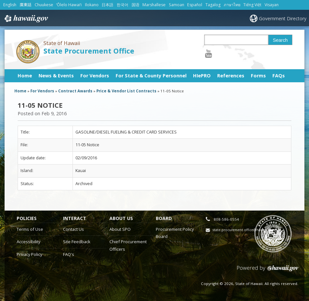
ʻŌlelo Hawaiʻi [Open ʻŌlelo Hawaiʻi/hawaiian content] (69, 5)
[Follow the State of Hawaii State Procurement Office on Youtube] (208, 53)
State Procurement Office (88, 50)
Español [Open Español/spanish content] (194, 5)
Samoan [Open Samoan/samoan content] (176, 5)
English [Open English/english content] (9, 5)
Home (25, 75)
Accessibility (28, 242)
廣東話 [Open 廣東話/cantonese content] (25, 5)
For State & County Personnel (151, 75)
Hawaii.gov (25, 19)
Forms (258, 75)
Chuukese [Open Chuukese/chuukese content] (44, 5)
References (230, 75)
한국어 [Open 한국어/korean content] (122, 5)
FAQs (278, 75)
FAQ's (68, 254)
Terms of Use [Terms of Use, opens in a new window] (30, 229)
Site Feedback (76, 242)
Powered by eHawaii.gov (267, 270)
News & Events (56, 75)
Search (280, 40)
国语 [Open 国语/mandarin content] (135, 5)
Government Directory (282, 18)
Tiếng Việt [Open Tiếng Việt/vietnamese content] (252, 5)
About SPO (120, 229)
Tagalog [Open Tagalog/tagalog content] (212, 5)
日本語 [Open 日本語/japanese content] (107, 5)
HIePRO (202, 75)
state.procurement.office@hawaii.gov (243, 230)
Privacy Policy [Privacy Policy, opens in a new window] (29, 254)
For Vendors (94, 75)
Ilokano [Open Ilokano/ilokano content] (92, 5)
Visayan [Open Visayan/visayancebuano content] (272, 5)
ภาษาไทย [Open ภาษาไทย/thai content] (232, 5)
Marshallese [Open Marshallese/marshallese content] (154, 5)
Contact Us (73, 229)
